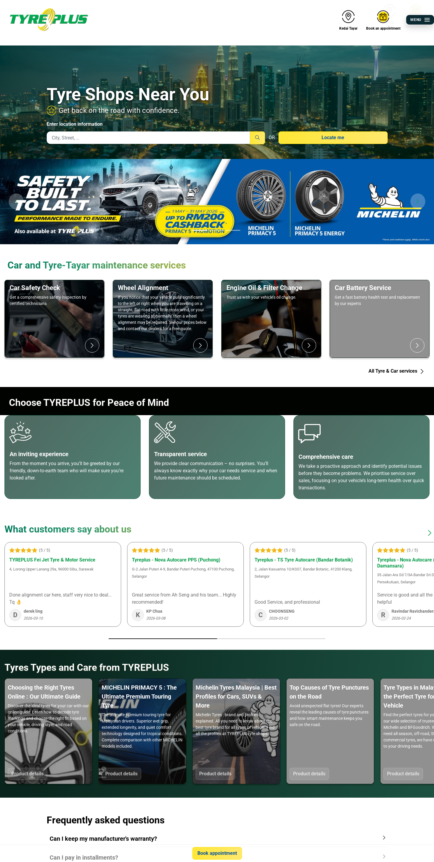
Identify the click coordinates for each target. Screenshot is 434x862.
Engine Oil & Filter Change (264, 288)
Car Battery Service (363, 288)
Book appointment (217, 853)
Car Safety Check (35, 288)
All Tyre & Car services (396, 371)
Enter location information (75, 124)
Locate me (333, 137)
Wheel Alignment (143, 288)
